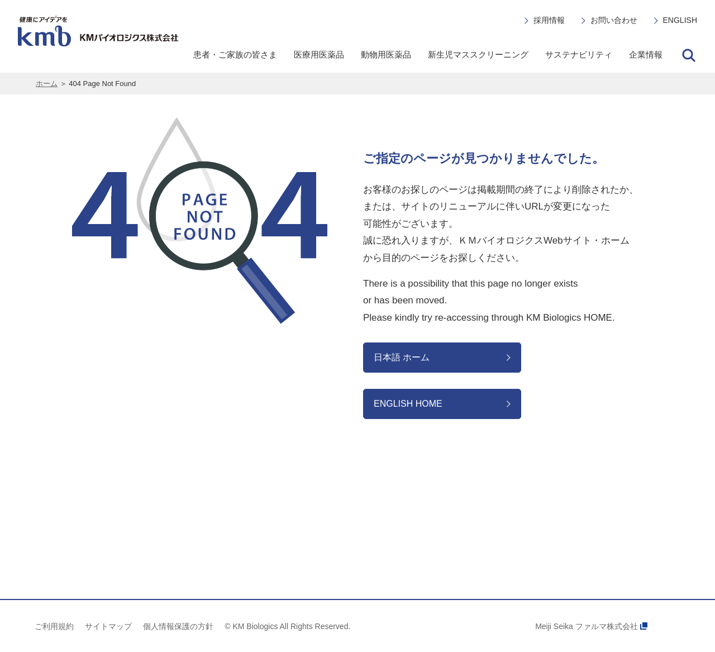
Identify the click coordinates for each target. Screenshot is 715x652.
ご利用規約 (54, 626)
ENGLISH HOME (408, 403)
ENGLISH (680, 20)
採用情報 (549, 20)
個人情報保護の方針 (178, 626)
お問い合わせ (613, 20)
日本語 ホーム (402, 357)
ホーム (47, 83)
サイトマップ (108, 626)
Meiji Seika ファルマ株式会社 (591, 626)
